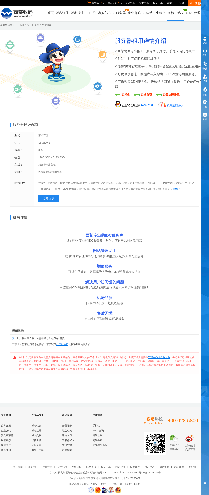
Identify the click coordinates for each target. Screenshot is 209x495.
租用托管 (25, 25)
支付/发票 (67, 445)
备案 (169, 3)
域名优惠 (36, 425)
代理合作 (200, 13)
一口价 (91, 13)
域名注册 (62, 13)
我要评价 (120, 467)
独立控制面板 (100, 445)
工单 (204, 107)
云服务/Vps (68, 440)
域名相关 (67, 430)
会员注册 (67, 425)
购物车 (96, 3)
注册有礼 (198, 3)
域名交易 (36, 435)
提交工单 (158, 3)
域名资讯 (91, 467)
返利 (204, 119)
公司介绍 (6, 425)
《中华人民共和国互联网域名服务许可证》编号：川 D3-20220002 (104, 478)
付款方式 (47, 467)
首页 (50, 13)
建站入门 (67, 435)
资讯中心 (130, 3)
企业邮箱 (134, 13)
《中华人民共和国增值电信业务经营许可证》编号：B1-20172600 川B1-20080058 (92, 472)
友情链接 (76, 467)
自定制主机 (62, 344)
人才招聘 (62, 467)
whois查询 (98, 430)
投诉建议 (135, 467)
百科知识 (179, 467)
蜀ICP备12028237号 (149, 472)
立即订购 (48, 198)
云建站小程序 (154, 13)
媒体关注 (6, 445)
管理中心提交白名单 (159, 357)
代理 (204, 81)
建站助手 (97, 435)
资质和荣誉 (7, 435)
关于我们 (18, 467)
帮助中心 (144, 3)
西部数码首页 (7, 25)
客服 (204, 55)
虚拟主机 (104, 13)
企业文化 (6, 430)
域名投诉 (149, 467)
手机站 (96, 425)
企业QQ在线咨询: (137, 105)
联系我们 (6, 450)
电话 (204, 68)
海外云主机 (38, 450)
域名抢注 (77, 13)
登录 (181, 3)
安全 (188, 13)
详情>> (176, 189)
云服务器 (119, 12)
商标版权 (175, 12)
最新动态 (6, 440)
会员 (204, 42)
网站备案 (67, 450)
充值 (204, 94)
